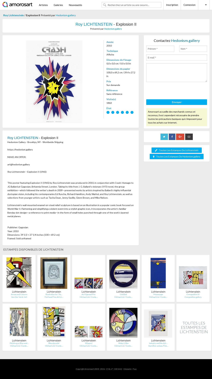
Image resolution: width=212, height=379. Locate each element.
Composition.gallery (193, 297)
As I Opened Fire (89, 294)
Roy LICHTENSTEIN (94, 24)
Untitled (123, 294)
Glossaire (127, 369)
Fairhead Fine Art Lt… (54, 297)
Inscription (172, 4)
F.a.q (134, 369)
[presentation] (171, 91)
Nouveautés (75, 4)
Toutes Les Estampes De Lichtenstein (176, 150)
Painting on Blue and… (19, 343)
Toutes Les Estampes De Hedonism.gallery (176, 156)
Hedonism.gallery (66, 15)
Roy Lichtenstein (13, 15)
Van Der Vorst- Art (19, 297)
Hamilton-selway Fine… (158, 346)
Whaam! (88, 343)
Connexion (189, 4)
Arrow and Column (19, 294)
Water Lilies (123, 343)
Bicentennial (54, 343)
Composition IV (193, 294)
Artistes (43, 4)
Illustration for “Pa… (54, 294)
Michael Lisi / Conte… (89, 297)
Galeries (58, 4)
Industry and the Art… (158, 343)
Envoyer (177, 102)
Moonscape (158, 294)
